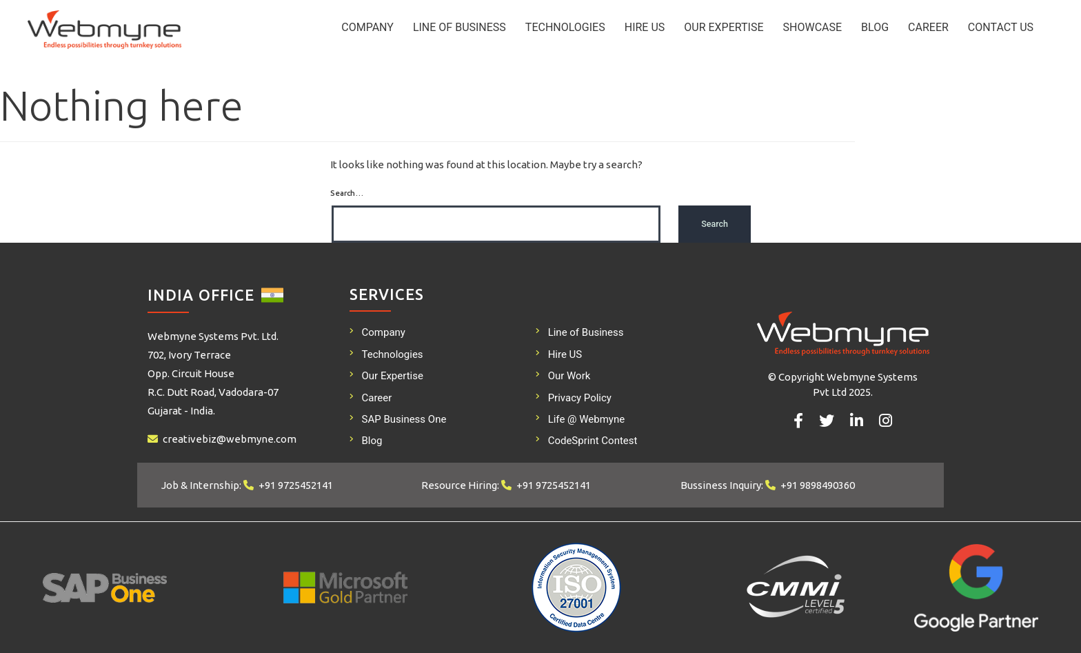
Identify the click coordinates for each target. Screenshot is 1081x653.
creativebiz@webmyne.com (229, 439)
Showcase (812, 27)
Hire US (645, 27)
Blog (875, 27)
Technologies (565, 27)
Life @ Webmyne (586, 419)
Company (367, 27)
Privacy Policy (580, 398)
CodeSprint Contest (593, 440)
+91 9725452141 (296, 485)
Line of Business (459, 27)
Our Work (569, 376)
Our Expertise (723, 27)
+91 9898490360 (817, 485)
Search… (346, 193)
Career (928, 27)
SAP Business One (404, 419)
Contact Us (1000, 27)
